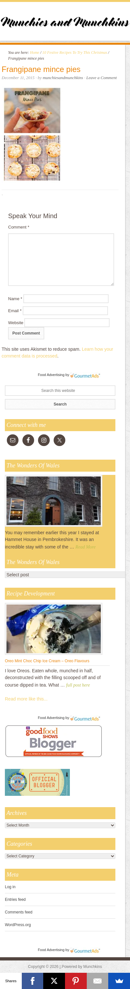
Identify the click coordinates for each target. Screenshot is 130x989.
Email (14, 310)
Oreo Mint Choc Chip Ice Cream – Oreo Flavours (47, 661)
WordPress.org (18, 925)
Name (15, 298)
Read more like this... (26, 698)
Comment (18, 227)
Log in (10, 887)
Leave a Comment (101, 77)
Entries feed (15, 899)
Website (15, 322)
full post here (78, 685)
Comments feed (18, 912)
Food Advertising (51, 375)
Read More (85, 547)
